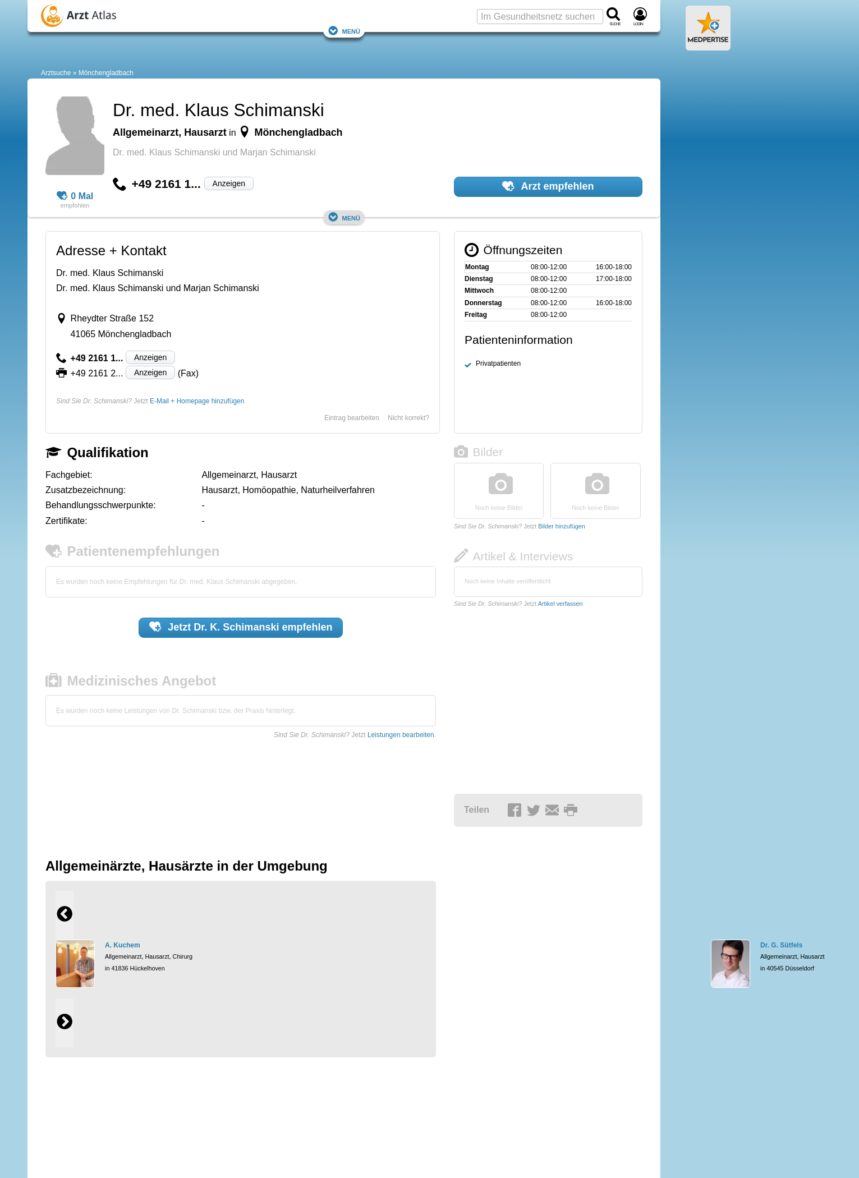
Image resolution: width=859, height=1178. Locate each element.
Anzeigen (229, 183)
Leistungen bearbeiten (401, 735)
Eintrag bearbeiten (351, 418)
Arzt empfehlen (548, 186)
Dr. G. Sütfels (781, 945)
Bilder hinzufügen (561, 526)
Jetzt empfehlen (241, 626)
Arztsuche (56, 73)
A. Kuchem (122, 945)
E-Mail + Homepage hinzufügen (197, 401)
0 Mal (75, 196)
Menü (344, 30)
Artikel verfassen (560, 603)
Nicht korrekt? (408, 418)
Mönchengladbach (106, 73)
